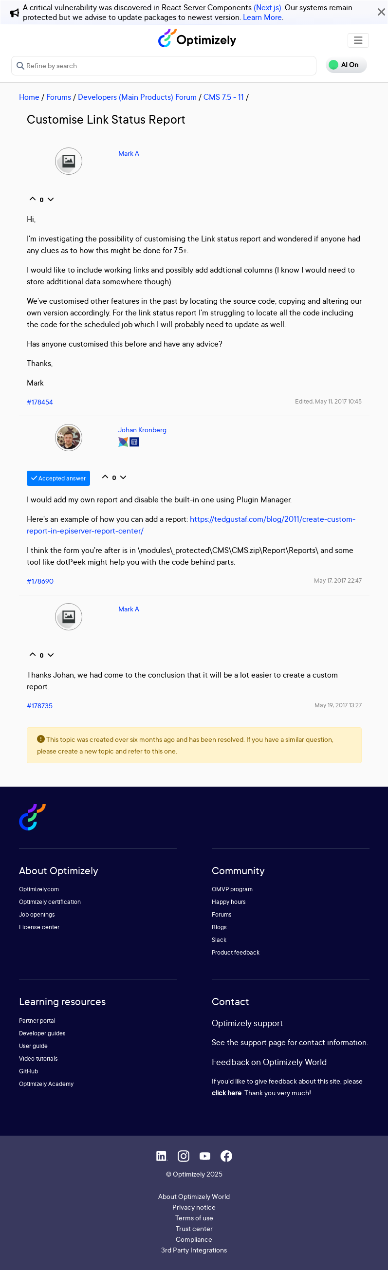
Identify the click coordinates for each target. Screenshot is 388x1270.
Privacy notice (194, 1207)
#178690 (40, 581)
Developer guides (42, 1033)
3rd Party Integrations (194, 1249)
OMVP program (232, 889)
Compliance (194, 1239)
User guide (33, 1046)
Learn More (262, 17)
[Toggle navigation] (358, 40)
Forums (58, 97)
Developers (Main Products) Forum (137, 97)
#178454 (40, 401)
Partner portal (37, 1020)
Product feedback (235, 952)
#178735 (40, 705)
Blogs (219, 927)
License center (39, 927)
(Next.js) (267, 7)
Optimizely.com (39, 889)
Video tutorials (38, 1058)
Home (29, 97)
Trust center (194, 1228)
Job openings (37, 914)
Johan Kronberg (142, 429)
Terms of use (194, 1217)
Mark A (128, 153)
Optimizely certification (50, 902)
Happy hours (229, 902)
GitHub (28, 1071)
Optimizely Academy (46, 1084)
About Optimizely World (194, 1196)
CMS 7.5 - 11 (223, 97)
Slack (219, 940)
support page (263, 1042)
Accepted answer (58, 478)
